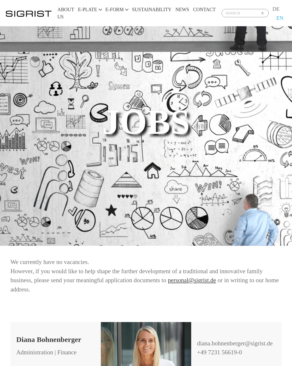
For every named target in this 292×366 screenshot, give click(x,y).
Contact (204, 9)
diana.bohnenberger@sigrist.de (235, 343)
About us (65, 13)
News (182, 9)
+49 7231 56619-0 (219, 352)
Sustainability (152, 9)
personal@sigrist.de (192, 280)
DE (276, 9)
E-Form (114, 9)
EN (279, 18)
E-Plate (87, 9)
